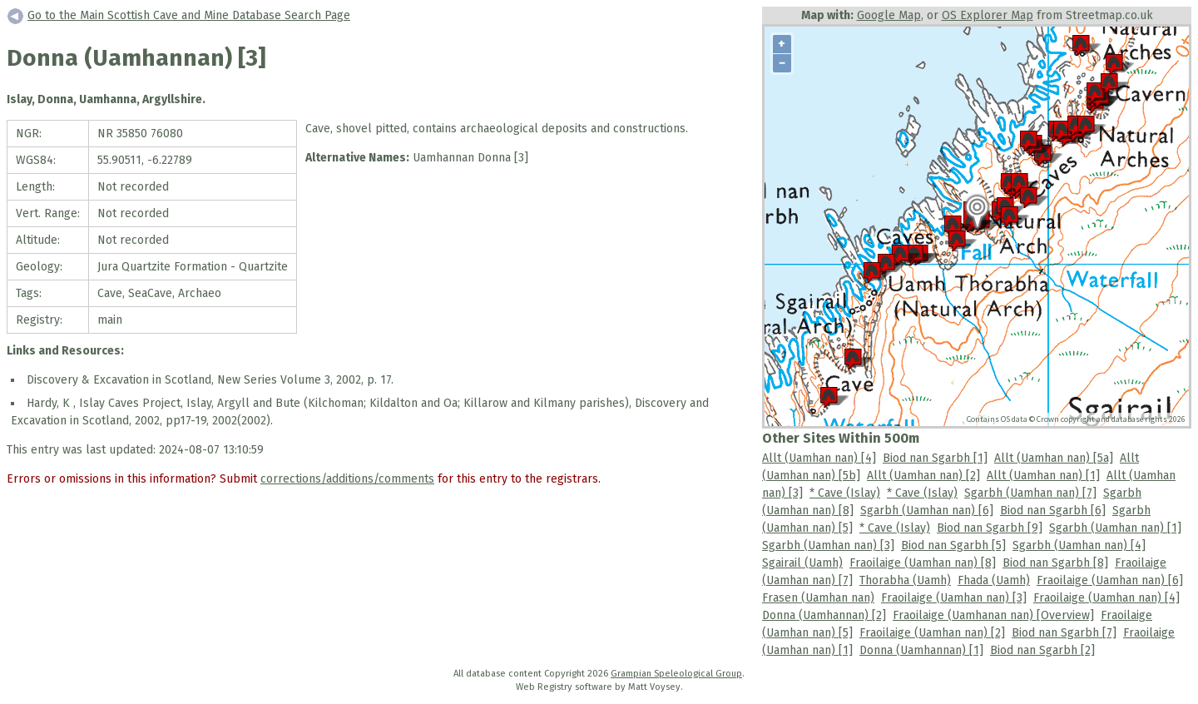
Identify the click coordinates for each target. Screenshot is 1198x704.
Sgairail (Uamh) (802, 563)
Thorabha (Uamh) (905, 580)
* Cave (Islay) (844, 493)
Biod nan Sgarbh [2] (1042, 650)
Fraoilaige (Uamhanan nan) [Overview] (993, 615)
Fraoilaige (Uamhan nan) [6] (1110, 580)
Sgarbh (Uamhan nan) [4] (1079, 545)
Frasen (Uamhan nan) (818, 598)
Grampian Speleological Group (676, 673)
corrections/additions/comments (347, 479)
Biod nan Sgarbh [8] (1055, 563)
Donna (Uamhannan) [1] (921, 650)
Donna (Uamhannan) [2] (824, 615)
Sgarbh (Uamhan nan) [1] (1115, 528)
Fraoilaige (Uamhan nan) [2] (932, 633)
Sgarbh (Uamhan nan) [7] (1030, 493)
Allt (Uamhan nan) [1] (1043, 476)
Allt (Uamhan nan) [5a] (1053, 458)
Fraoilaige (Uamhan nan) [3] (954, 598)
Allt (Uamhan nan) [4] (819, 458)
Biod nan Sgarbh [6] (1053, 510)
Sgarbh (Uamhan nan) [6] (926, 510)
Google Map (889, 15)
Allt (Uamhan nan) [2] (923, 476)
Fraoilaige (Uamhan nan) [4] (1106, 598)
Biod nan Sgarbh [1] (935, 458)
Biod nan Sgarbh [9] (989, 528)
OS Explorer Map (987, 15)
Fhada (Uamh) (994, 580)
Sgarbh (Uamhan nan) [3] (828, 545)
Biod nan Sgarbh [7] (1064, 633)
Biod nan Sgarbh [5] (953, 545)
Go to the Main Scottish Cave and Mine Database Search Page (188, 15)
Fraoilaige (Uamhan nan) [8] (922, 563)
